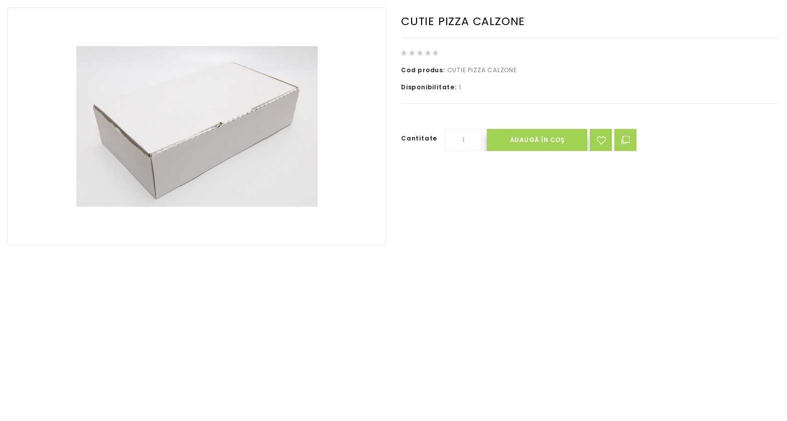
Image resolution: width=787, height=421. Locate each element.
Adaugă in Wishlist (601, 140)
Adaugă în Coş (537, 139)
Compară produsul (625, 140)
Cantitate (419, 138)
